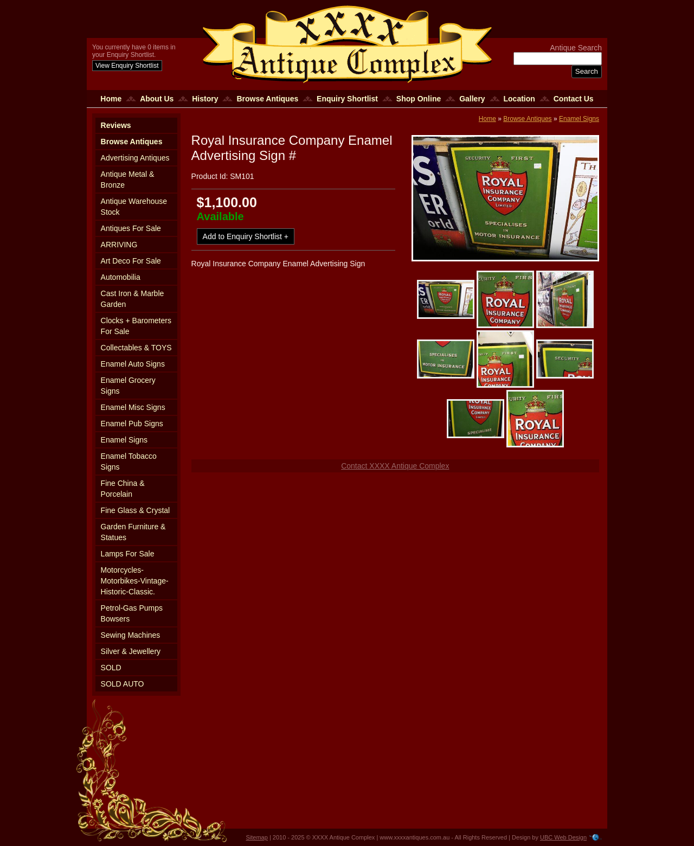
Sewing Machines (130, 635)
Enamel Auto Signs (133, 364)
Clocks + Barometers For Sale (136, 326)
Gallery (472, 98)
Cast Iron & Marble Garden (132, 299)
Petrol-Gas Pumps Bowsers (132, 613)
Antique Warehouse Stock (134, 206)
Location (519, 98)
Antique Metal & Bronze (128, 179)
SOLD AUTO (122, 684)
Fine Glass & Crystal (135, 510)
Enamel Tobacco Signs (129, 461)
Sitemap (257, 837)
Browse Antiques (267, 98)
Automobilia (120, 277)
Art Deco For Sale (131, 261)
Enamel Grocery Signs (128, 385)
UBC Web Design (563, 837)
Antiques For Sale (131, 228)
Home (110, 98)
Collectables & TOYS (136, 347)
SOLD (111, 667)
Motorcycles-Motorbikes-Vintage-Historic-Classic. (135, 581)
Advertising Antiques (135, 157)
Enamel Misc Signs (133, 407)
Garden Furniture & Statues (133, 532)
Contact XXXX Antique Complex (395, 466)
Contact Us (574, 98)
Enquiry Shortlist (347, 98)
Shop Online (418, 98)
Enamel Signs (124, 439)
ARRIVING (119, 244)
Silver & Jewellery (130, 651)
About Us (157, 98)
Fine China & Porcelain (123, 488)
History (205, 98)
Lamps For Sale (128, 553)
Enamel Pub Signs (132, 423)
